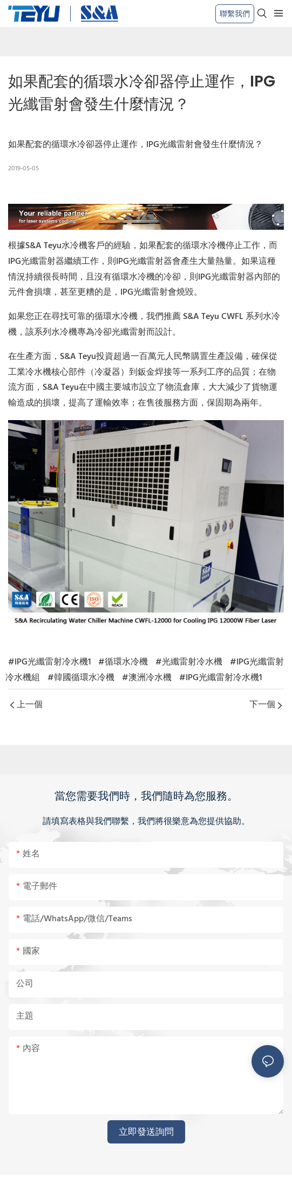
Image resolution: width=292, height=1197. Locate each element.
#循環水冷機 (123, 662)
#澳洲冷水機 (147, 678)
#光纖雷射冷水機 (188, 662)
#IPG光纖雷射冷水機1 (49, 662)
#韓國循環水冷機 (80, 678)
